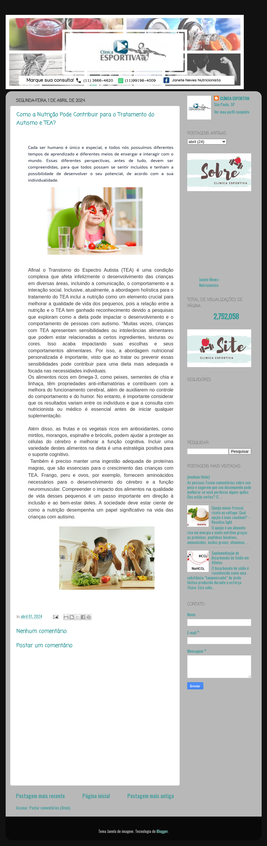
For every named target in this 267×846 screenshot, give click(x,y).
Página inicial (96, 795)
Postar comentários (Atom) (49, 808)
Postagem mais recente (40, 795)
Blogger (162, 831)
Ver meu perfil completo (231, 112)
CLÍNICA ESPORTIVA (234, 98)
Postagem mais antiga (150, 795)
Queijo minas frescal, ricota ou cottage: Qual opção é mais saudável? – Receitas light (231, 515)
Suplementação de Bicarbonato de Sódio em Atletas (230, 557)
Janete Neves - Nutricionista (210, 282)
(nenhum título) (198, 477)
